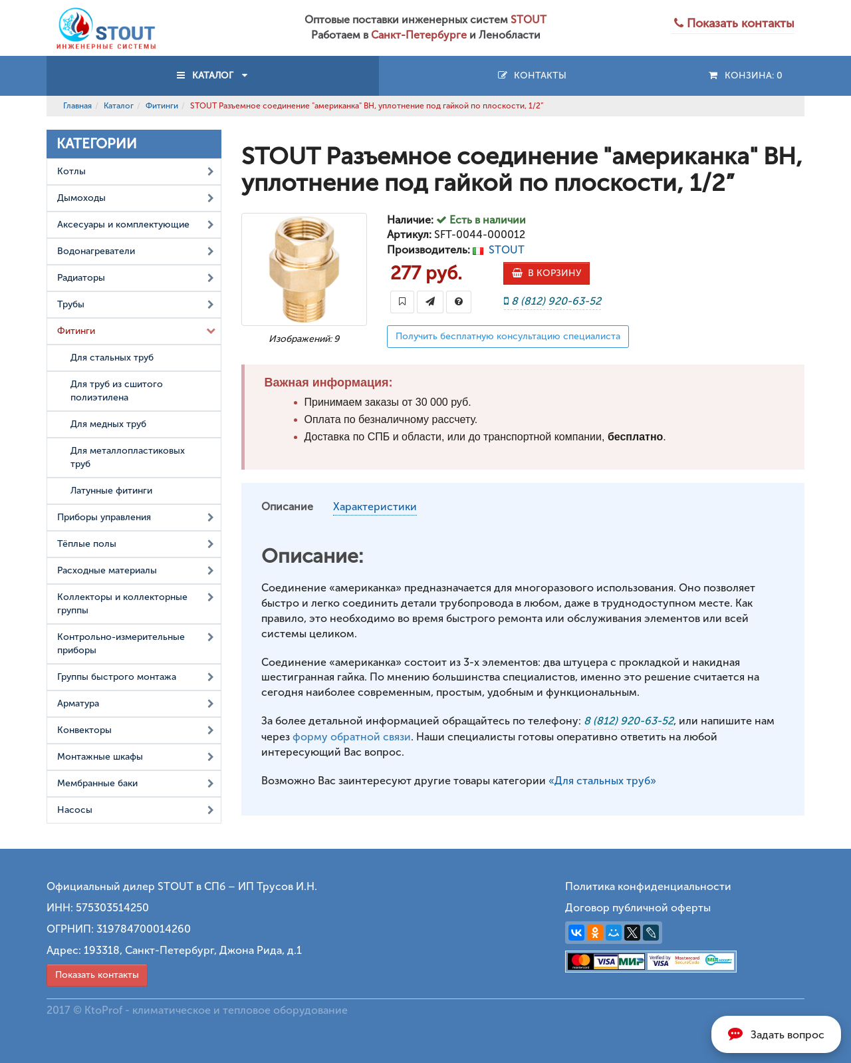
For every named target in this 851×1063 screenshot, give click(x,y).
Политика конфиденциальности (648, 886)
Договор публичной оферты (638, 907)
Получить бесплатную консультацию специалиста (508, 336)
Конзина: (745, 75)
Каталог (119, 105)
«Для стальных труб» (602, 780)
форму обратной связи (352, 736)
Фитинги (162, 105)
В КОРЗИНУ (546, 273)
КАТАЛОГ (213, 75)
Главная (77, 105)
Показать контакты (97, 975)
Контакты (531, 75)
